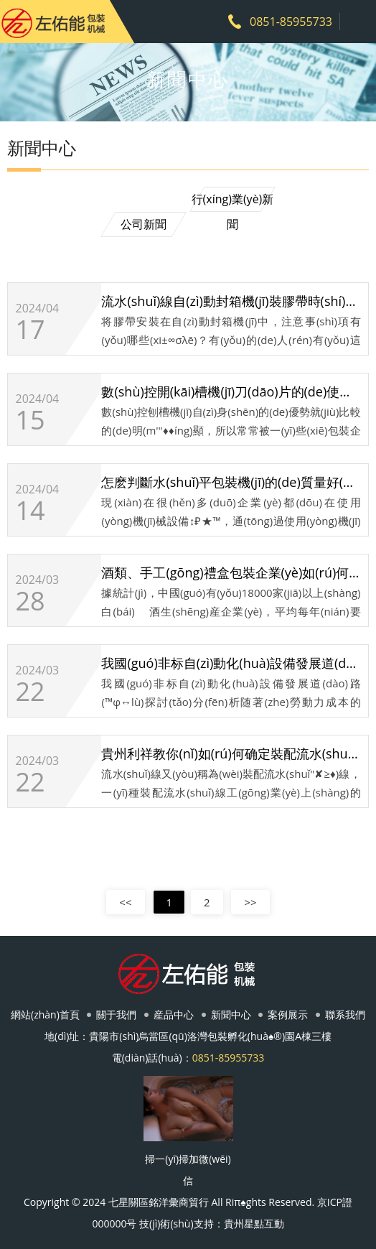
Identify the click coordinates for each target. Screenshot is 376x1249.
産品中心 (174, 1014)
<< (125, 902)
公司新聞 (143, 224)
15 (29, 420)
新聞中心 (231, 1014)
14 (29, 510)
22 (29, 691)
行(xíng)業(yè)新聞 (233, 201)
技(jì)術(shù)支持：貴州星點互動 (211, 1223)
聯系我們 (345, 1014)
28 (29, 601)
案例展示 (288, 1014)
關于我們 (116, 1014)
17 (29, 329)
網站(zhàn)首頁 (45, 1014)
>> (250, 902)
